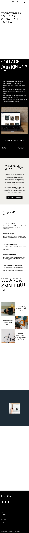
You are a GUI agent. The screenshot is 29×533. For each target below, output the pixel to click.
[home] (14, 2)
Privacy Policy (4, 531)
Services (3, 517)
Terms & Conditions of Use (14, 531)
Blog (2, 522)
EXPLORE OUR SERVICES (14, 197)
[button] (24, 2)
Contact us (3, 519)
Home (2, 512)
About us (3, 514)
